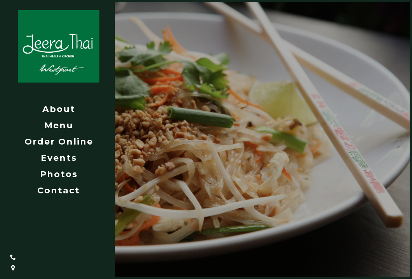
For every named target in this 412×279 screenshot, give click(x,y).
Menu (58, 125)
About (58, 109)
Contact (58, 190)
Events (59, 158)
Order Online (58, 141)
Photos (59, 174)
